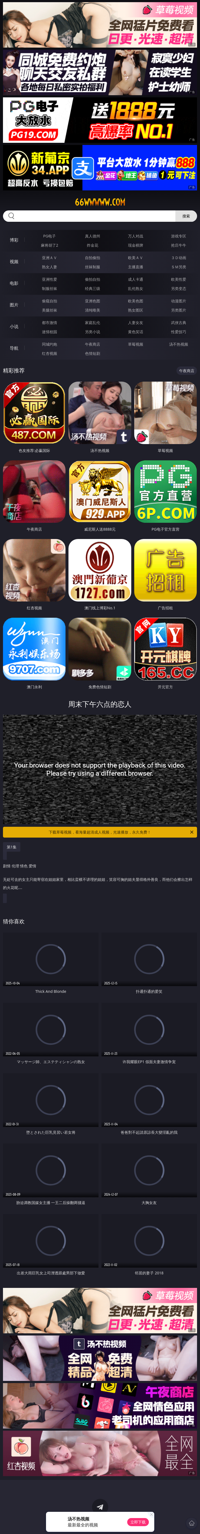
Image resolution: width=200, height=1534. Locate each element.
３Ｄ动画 (178, 257)
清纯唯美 (92, 310)
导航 (14, 348)
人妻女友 (135, 322)
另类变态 (178, 288)
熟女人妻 (49, 266)
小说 (14, 326)
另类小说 (92, 331)
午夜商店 (92, 344)
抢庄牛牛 (178, 245)
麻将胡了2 (49, 245)
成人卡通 (135, 279)
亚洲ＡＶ (49, 257)
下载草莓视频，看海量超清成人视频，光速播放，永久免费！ (121, 832)
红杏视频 (49, 353)
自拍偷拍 (92, 257)
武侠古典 (178, 322)
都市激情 (49, 322)
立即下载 (138, 1522)
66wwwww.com (100, 202)
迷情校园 (49, 331)
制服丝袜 (49, 288)
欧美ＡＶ (135, 257)
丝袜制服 (92, 266)
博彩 (14, 240)
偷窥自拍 (49, 300)
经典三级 (92, 288)
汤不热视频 (178, 344)
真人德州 (92, 236)
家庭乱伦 (92, 322)
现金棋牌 (135, 245)
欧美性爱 (178, 279)
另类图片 (178, 310)
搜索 (186, 216)
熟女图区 (135, 310)
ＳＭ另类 (178, 266)
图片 (14, 305)
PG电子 (49, 236)
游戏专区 (178, 236)
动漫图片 (178, 300)
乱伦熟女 (135, 288)
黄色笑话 (135, 331)
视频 (14, 262)
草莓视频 (135, 344)
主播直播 (135, 266)
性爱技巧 (178, 331)
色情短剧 (92, 353)
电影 (14, 283)
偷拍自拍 (92, 279)
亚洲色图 (92, 300)
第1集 (12, 846)
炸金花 (92, 245)
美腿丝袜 (49, 310)
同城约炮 (49, 344)
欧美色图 (135, 300)
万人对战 (135, 236)
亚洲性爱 (49, 279)
